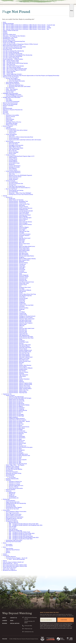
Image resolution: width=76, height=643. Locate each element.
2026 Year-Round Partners (13, 549)
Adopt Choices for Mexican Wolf (17, 443)
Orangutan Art (12, 496)
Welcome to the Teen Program (11, 77)
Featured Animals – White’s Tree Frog (18, 390)
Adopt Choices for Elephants (16, 433)
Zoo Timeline (9, 545)
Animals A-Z (9, 197)
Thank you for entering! (9, 42)
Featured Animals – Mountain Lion (18, 329)
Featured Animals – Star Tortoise (17, 370)
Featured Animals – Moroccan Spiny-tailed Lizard (21, 318)
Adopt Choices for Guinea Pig (16, 400)
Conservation (6, 510)
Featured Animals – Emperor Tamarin (18, 206)
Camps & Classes (10, 154)
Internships (12, 135)
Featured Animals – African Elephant (18, 219)
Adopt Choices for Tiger (15, 462)
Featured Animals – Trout (15, 377)
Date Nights (9, 100)
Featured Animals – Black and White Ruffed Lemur (22, 246)
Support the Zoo (7, 394)
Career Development (11, 134)
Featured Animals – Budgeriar (16, 257)
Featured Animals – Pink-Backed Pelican (19, 346)
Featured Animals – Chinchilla (16, 268)
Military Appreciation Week (16, 148)
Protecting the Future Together (14, 507)
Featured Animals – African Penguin (18, 223)
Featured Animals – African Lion (17, 220)
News (4, 547)
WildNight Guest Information (10, 93)
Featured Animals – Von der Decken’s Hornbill (21, 211)
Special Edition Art (13, 498)
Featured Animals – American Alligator (19, 227)
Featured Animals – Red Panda (17, 205)
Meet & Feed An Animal (15, 176)
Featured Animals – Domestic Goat (18, 280)
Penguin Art (12, 493)
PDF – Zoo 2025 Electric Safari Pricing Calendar (15, 63)
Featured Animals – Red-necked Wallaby (19, 355)
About (4, 543)
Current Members (10, 500)
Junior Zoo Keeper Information (17, 81)
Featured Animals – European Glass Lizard (20, 287)
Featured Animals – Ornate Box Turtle (18, 342)
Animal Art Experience (14, 172)
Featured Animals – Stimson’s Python (18, 372)
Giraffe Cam (12, 198)
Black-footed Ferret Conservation (14, 517)
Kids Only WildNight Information (14, 96)
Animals (5, 195)
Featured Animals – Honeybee (17, 306)
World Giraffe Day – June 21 (10, 563)
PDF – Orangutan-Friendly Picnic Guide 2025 (21, 538)
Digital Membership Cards (12, 502)
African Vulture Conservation (13, 515)
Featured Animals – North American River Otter (21, 338)
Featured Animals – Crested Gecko (18, 272)
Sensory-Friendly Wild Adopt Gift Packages (20, 398)
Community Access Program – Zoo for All (16, 558)
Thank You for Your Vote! (12, 508)
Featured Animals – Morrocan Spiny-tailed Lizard (21, 328)
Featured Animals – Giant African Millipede (20, 290)
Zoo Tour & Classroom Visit (16, 183)
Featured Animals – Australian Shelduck (19, 235)
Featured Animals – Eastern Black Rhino (19, 249)
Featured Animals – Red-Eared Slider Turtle (20, 351)
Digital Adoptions (13, 417)
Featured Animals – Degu (15, 273)
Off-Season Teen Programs (13, 83)
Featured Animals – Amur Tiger (17, 230)
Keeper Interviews (13, 178)
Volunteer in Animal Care (15, 481)
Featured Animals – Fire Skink (16, 288)
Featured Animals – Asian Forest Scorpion (20, 234)
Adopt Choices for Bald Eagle (16, 415)
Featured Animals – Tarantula (16, 373)
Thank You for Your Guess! (10, 567)
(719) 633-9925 (28, 625)
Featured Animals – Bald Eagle (17, 241)
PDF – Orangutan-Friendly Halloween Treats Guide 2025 (23, 523)
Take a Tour (12, 174)
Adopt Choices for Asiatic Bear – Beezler (19, 421)
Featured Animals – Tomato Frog (17, 202)
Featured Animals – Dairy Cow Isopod (18, 213)
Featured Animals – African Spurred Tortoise (20, 224)
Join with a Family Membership (11, 52)
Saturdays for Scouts (14, 167)
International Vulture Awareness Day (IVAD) (14, 46)
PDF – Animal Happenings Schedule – (13, 74)
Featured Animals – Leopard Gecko (18, 314)
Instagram (62, 6)
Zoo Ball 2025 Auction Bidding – (14, 469)
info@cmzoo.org (28, 628)
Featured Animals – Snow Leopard (18, 366)
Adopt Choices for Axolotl (15, 422)
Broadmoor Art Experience (10, 570)
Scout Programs (13, 160)
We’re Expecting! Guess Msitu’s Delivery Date (15, 564)
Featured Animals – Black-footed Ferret (19, 247)
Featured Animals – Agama (16, 226)
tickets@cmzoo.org (28, 631)
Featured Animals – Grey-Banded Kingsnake (20, 295)
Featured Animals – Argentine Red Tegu (19, 231)
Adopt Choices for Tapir (15, 461)
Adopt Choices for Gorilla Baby (17, 436)
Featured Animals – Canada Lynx (17, 264)
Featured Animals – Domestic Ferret (18, 277)
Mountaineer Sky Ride (11, 123)
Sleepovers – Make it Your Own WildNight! (20, 193)
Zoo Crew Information (14, 79)
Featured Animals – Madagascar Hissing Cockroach (22, 316)
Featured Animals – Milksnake (16, 325)
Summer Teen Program (12, 78)
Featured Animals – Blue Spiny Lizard (18, 253)
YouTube (65, 6)
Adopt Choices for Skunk (15, 457)
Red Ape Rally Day (13, 522)
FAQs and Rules (10, 119)
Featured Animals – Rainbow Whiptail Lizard (20, 350)
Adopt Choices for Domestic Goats (18, 432)
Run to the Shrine (13, 143)
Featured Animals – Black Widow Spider (19, 250)
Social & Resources (11, 90)
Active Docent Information (16, 488)
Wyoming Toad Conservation (13, 541)
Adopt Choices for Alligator (16, 406)
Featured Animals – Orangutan (17, 340)
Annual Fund (9, 470)
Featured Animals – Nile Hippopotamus (19, 335)
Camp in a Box (12, 131)
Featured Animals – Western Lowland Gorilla (20, 384)
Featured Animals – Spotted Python (18, 369)
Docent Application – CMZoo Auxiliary (13, 59)
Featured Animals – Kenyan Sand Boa (18, 307)
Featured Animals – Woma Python (18, 391)
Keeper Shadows (13, 179)
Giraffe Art (11, 495)
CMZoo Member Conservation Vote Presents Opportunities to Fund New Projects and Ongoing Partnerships (31, 75)
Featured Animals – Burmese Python (18, 262)
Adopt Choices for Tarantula (16, 200)
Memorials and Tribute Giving (13, 473)
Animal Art (8, 491)
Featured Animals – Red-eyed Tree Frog (19, 353)
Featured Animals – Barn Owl (16, 242)
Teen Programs (13, 168)
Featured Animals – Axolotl (16, 236)
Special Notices (14, 623)
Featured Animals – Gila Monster (17, 291)
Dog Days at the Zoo (14, 142)
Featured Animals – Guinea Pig (17, 301)
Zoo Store (5, 112)
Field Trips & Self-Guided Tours (17, 186)
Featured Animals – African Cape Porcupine (20, 217)
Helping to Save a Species (12, 466)
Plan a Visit (6, 113)
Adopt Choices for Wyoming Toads (18, 463)
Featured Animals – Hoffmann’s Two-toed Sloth (21, 305)
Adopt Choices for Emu (15, 413)
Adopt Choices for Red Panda (16, 403)
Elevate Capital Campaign (12, 467)
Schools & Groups (10, 180)
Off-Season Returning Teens (16, 85)
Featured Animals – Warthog (16, 381)
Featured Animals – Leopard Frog (17, 313)
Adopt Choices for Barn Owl (16, 424)
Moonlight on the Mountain (16, 145)
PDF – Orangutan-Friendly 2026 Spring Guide (21, 536)
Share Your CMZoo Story (9, 34)
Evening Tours (12, 184)
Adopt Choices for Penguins (16, 452)
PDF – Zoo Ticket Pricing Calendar (12, 67)
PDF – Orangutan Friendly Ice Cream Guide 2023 (21, 533)
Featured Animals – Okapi (15, 339)
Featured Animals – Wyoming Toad (18, 392)
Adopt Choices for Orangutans (17, 450)
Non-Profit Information (12, 472)
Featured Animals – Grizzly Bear (17, 297)
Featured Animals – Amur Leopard (17, 228)
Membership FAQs (11, 506)
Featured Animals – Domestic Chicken (19, 276)
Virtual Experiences (11, 128)
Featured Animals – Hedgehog (17, 302)
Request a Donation (8, 105)
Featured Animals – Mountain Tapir (18, 331)
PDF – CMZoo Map (8, 72)
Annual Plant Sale (7, 49)
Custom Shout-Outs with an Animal (18, 130)
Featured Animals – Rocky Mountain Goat (20, 361)
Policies (8, 551)
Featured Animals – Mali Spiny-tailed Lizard (20, 320)
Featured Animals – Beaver (16, 245)
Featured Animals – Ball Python (17, 239)
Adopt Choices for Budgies (16, 429)
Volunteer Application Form (16, 485)
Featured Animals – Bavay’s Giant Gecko (19, 243)
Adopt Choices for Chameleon (16, 407)
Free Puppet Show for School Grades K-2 (19, 187)
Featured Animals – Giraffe (16, 292)
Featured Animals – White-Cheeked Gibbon (20, 388)
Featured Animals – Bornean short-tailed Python (21, 256)
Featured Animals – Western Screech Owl (20, 387)
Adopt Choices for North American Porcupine (20, 447)
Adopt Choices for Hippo (15, 439)
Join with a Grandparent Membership (12, 53)
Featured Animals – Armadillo (16, 232)
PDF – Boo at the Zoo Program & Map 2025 (14, 70)
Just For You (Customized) (12, 101)
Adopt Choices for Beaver (15, 425)
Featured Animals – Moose (16, 327)
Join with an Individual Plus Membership (13, 51)
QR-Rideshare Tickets (8, 38)
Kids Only (8, 98)
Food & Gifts (9, 120)
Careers (5, 554)
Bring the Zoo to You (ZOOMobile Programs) (20, 175)
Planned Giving (10, 476)
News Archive (9, 548)
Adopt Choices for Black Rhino (17, 428)
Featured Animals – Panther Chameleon (19, 379)
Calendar (8, 127)
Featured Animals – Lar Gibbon (17, 312)
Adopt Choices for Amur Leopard (17, 420)
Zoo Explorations (13, 182)
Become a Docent (13, 487)
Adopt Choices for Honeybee (16, 399)
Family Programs (13, 161)
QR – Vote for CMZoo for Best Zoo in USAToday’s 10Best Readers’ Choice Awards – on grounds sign (29, 25)
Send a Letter (12, 528)
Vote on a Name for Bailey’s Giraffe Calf (13, 562)
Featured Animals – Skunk (15, 364)
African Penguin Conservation (13, 514)
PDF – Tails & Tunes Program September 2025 (15, 68)
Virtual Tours (12, 133)
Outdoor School (13, 159)
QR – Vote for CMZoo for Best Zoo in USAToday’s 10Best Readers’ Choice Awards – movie (26, 26)
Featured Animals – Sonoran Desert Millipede (20, 368)
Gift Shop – (6, 111)
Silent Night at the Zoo (15, 146)
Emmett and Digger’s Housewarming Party (14, 41)
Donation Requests (11, 556)
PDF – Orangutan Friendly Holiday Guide (19, 532)
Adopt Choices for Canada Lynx (17, 430)
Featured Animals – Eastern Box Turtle (19, 283)
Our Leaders (9, 544)
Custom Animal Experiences (13, 171)
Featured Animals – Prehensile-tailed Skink (20, 347)
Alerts (4, 22)
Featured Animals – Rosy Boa (16, 362)
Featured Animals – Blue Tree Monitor (19, 254)
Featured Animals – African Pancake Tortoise (20, 221)
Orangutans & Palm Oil (12, 521)
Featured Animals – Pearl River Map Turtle (20, 344)
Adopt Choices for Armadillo (16, 414)
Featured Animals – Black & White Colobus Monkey (22, 258)
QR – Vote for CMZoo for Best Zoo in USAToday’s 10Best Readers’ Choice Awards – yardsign (27, 27)
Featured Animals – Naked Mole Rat (18, 334)
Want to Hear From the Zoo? (10, 103)
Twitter (60, 6)
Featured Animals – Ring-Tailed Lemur (18, 359)
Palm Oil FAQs (12, 526)
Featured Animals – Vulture (16, 380)
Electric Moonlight (13, 152)
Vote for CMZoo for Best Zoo (10, 30)
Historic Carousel (10, 116)
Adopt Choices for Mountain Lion (17, 446)
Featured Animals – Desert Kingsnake (18, 275)
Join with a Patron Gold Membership (12, 48)
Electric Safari (12, 153)
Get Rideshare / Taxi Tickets (10, 37)
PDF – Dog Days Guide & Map (11, 62)
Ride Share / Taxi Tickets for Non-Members (14, 36)
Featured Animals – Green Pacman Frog (19, 204)
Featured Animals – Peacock (16, 343)
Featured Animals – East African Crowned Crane (21, 282)
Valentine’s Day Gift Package (16, 396)
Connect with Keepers (14, 165)
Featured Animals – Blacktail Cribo (18, 251)
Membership (6, 499)
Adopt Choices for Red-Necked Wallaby (19, 405)
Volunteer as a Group (14, 484)
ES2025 (5, 31)
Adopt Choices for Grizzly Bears (17, 437)
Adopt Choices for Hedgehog (16, 409)
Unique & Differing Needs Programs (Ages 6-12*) (21, 156)
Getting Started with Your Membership (16, 503)
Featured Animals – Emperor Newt (18, 284)
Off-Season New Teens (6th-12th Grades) (19, 86)
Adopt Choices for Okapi (15, 448)
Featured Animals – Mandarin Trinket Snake (20, 321)
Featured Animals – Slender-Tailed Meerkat (20, 365)
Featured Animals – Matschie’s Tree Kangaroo (20, 323)
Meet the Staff (9, 92)
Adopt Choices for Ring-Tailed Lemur (18, 454)
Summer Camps (13, 169)
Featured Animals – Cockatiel (16, 271)
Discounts (8, 118)
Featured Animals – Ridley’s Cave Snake (19, 358)
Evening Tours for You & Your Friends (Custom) (21, 194)
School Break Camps (14, 163)
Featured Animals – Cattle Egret (17, 267)
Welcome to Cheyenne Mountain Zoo (12, 109)
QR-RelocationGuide (8, 23)
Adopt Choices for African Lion (17, 440)
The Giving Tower (10, 474)
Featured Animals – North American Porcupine (21, 336)
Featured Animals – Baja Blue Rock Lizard (19, 238)
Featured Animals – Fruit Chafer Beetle (19, 212)
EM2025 (5, 33)
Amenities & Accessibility (12, 115)
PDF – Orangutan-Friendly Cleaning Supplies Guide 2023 (24, 537)
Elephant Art (12, 492)
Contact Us (6, 555)
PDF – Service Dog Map (9, 71)
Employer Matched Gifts (12, 478)
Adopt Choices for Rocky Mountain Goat (19, 455)
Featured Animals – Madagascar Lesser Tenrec (21, 317)
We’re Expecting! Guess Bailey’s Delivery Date (15, 566)
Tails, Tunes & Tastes (14, 149)
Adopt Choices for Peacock (16, 411)
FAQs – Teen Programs (12, 89)
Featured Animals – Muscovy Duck (18, 332)
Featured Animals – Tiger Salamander (18, 374)
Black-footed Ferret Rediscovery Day (12, 45)
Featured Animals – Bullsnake (16, 261)
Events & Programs (8, 126)
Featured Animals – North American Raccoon (20, 208)
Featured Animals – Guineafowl (17, 299)
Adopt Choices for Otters (15, 451)
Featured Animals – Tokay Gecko (17, 376)
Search (68, 6)
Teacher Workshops (14, 138)
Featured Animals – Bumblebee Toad (18, 201)
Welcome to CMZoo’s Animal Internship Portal (21, 137)
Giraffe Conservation (11, 519)
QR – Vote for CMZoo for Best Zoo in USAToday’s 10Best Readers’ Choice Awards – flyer (26, 29)
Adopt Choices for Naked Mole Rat (18, 410)
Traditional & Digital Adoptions (17, 418)
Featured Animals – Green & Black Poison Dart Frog (22, 294)
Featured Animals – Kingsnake (16, 309)
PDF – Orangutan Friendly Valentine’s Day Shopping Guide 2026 (25, 525)
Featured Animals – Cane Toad (17, 265)
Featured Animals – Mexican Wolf (17, 324)
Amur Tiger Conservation (12, 513)
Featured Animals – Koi (15, 310)
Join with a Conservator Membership (12, 56)
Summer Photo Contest (9, 40)
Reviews (8, 552)
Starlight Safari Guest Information (11, 97)
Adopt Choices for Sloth (15, 458)
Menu (71, 10)
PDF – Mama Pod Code (9, 64)
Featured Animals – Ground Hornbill (18, 298)
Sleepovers (12, 164)
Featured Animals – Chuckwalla (17, 269)
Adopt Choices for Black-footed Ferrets (19, 426)
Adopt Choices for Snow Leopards (17, 459)
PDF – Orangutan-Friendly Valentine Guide (20, 534)
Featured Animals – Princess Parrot (18, 349)
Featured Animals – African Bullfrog (18, 216)
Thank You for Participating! (10, 104)
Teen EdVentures (10, 87)
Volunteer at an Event (14, 482)
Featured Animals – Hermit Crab (17, 303)
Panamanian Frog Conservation (14, 540)
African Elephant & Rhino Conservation (16, 511)
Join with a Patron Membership (11, 57)
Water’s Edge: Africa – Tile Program (15, 465)
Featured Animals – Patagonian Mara (18, 209)
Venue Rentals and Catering (16, 190)
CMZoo (5, 11)
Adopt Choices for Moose (15, 444)
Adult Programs (13, 157)
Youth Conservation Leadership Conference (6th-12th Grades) (25, 139)
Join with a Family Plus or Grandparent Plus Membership (17, 55)
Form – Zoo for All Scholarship (17, 559)
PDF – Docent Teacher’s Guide (11, 60)
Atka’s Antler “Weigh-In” (9, 569)
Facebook (57, 6)
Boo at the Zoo (13, 150)
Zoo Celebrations (13, 191)
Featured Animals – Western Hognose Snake (20, 383)
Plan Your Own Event (11, 189)
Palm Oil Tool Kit (13, 529)
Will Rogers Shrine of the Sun (13, 122)
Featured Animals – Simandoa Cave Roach (20, 215)
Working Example (7, 108)
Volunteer (8, 480)
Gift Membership (10, 504)
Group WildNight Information (13, 94)
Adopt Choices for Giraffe (15, 435)
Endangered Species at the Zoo (14, 518)
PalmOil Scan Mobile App (15, 530)
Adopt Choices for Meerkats (16, 441)
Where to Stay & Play (11, 124)
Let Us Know (12, 477)
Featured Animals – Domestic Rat (17, 279)
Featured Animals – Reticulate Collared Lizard (20, 357)
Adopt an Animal (10, 395)
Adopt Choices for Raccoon (16, 402)
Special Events (9, 141)
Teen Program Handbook (12, 82)
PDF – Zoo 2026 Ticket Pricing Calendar (13, 66)
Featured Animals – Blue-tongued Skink (19, 260)
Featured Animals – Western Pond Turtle (19, 385)
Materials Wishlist (10, 489)
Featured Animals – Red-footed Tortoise (19, 354)
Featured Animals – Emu (15, 286)
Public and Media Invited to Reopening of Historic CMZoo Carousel (20, 44)
